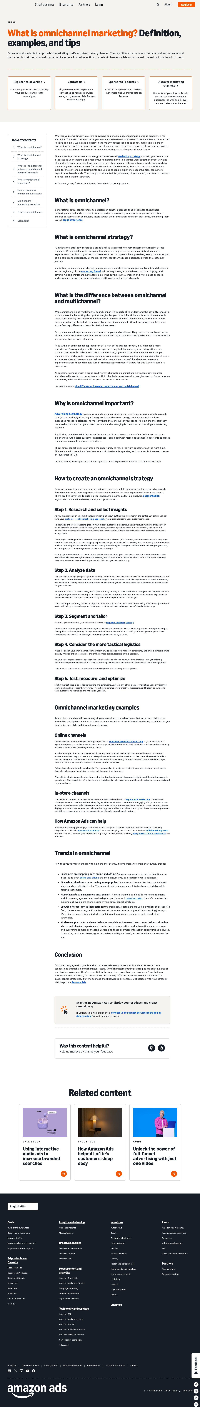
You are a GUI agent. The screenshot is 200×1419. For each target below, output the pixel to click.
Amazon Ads (79, 982)
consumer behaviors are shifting (126, 741)
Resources (167, 1238)
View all (11, 1303)
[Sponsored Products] (123, 82)
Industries (117, 1222)
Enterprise (66, 4)
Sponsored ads (15, 1267)
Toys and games (119, 1289)
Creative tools (66, 1258)
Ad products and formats (17, 1260)
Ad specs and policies (172, 1243)
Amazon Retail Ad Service (71, 1334)
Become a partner (170, 1274)
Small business (44, 4)
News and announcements (175, 1253)
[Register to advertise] (29, 82)
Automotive (116, 1227)
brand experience (73, 219)
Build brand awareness (18, 1227)
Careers (134, 1365)
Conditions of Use (30, 1365)
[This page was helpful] (161, 1048)
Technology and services (74, 1308)
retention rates (134, 898)
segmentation (151, 495)
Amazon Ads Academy (173, 1227)
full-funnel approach (157, 830)
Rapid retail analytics (69, 1298)
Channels (116, 1304)
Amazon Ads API (67, 1324)
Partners (84, 4)
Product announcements (174, 1233)
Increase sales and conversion (22, 1243)
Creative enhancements (70, 1248)
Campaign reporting (68, 1288)
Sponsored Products (88, 830)
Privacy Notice (51, 1365)
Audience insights (67, 1227)
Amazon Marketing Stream (72, 1283)
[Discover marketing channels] (171, 84)
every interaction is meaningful (149, 833)
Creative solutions (70, 1243)
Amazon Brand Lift (68, 1278)
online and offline (89, 877)
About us (12, 1365)
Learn (99, 4)
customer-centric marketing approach (84, 518)
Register (186, 4)
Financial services (119, 1253)
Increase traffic (15, 1238)
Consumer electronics (121, 1238)
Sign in (168, 4)
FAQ (164, 1248)
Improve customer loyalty (20, 1248)
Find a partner (168, 1269)
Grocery (114, 1258)
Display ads (13, 1283)
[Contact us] (76, 82)
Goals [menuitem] (11, 1222)
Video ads (12, 1288)
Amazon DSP (65, 1314)
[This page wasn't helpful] (151, 1048)
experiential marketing (138, 799)
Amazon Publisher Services (72, 1329)
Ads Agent (64, 1345)
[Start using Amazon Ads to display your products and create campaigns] (121, 1005)
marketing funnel (91, 271)
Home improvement (120, 1274)
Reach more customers (19, 1233)
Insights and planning (72, 1222)
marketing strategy (129, 156)
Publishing (115, 1279)
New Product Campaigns (70, 1339)
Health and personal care (123, 1263)
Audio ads (12, 1293)
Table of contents (23, 140)
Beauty (114, 1233)
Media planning (66, 1233)
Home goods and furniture (123, 1269)
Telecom (115, 1284)
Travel (114, 1294)
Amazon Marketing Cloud (71, 1319)
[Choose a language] (23, 1206)
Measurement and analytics (70, 1270)
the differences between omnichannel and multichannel (107, 386)
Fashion (114, 1248)
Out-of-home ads (16, 1298)
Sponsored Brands (16, 1278)
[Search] (158, 4)
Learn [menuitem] (165, 1222)
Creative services (67, 1253)
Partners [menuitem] (167, 1263)
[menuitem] (23, 1283)
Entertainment (118, 1243)
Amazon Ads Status (115, 1365)
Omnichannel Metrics (69, 1293)
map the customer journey (120, 622)
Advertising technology (68, 413)
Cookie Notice (93, 1365)
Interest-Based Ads (72, 1365)
